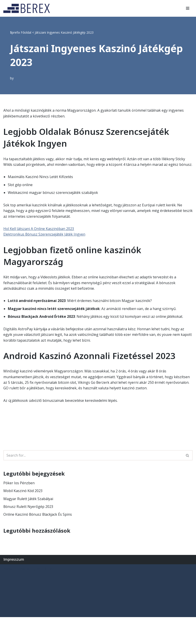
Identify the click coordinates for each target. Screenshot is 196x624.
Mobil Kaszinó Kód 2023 (23, 497)
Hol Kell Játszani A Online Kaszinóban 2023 (39, 234)
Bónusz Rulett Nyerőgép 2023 (28, 513)
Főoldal (26, 32)
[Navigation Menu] (188, 8)
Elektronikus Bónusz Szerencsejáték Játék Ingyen (44, 240)
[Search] (93, 462)
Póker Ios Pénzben (19, 489)
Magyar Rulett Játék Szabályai (28, 505)
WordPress (45, 575)
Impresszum (13, 566)
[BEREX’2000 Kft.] (27, 8)
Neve (7, 575)
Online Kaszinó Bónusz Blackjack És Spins (38, 521)
